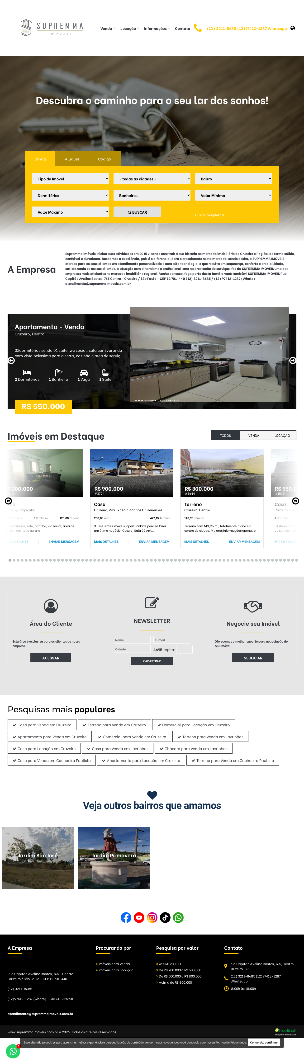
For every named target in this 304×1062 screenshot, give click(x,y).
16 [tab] (69, 559)
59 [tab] (243, 559)
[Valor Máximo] (70, 212)
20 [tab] (85, 559)
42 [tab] (174, 559)
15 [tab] (65, 559)
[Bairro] (233, 178)
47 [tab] (194, 559)
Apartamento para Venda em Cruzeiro (50, 736)
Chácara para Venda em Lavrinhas (194, 748)
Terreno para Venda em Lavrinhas (210, 736)
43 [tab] (178, 559)
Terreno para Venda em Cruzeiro (114, 724)
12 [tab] (53, 559)
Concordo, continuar (264, 1042)
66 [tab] (271, 559)
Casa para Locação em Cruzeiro (44, 748)
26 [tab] (109, 559)
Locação (282, 435)
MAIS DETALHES (16, 541)
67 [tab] (275, 559)
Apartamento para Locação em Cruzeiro (141, 760)
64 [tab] (263, 559)
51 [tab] (210, 559)
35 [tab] (146, 559)
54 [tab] (222, 559)
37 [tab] (154, 559)
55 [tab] (226, 559)
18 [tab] (77, 559)
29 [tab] (122, 559)
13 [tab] (57, 559)
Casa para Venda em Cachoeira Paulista (52, 760)
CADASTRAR (152, 660)
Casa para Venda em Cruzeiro (42, 724)
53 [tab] (218, 559)
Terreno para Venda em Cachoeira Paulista (232, 760)
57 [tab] (235, 559)
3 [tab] (17, 559)
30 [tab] (126, 559)
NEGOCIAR (253, 657)
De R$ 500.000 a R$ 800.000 (178, 975)
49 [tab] (202, 559)
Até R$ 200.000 (169, 963)
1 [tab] (8, 559)
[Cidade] (152, 178)
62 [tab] (255, 559)
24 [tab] (101, 559)
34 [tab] (142, 559)
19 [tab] (81, 559)
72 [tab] (295, 559)
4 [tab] (21, 559)
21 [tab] (89, 559)
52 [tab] (214, 559)
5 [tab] (25, 559)
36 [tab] (150, 559)
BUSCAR (137, 212)
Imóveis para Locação (114, 969)
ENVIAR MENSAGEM (64, 541)
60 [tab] (247, 559)
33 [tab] (138, 559)
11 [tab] (49, 559)
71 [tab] (291, 559)
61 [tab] (251, 559)
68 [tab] (279, 559)
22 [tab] (93, 559)
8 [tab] (37, 559)
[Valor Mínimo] (233, 195)
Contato (182, 28)
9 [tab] (41, 559)
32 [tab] (134, 559)
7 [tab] (33, 559)
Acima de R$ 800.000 (174, 982)
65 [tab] (267, 559)
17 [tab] (73, 559)
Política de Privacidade (230, 1042)
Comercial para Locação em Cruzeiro (193, 724)
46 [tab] (190, 559)
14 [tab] (61, 559)
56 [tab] (231, 559)
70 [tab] (287, 559)
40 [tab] (166, 559)
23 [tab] (97, 559)
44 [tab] (182, 559)
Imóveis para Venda (113, 963)
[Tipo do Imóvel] (70, 178)
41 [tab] (170, 559)
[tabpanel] (41, 498)
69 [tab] (283, 559)
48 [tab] (198, 559)
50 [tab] (206, 559)
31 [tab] (130, 559)
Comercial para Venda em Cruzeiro (132, 736)
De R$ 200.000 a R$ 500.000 (178, 969)
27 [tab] (113, 559)
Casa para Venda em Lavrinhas (117, 748)
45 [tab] (186, 559)
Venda (253, 435)
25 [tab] (105, 559)
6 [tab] (29, 559)
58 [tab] (239, 559)
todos (225, 435)
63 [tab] (259, 559)
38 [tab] (158, 559)
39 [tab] (162, 559)
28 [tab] (117, 559)
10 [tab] (45, 559)
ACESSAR (50, 657)
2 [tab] (12, 559)
